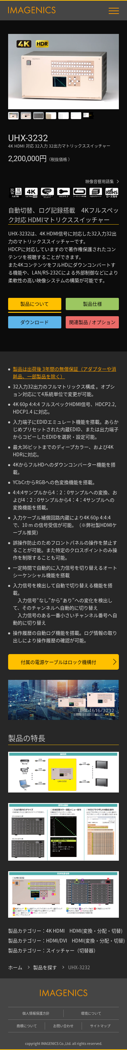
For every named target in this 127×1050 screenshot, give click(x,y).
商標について (27, 1025)
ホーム (15, 967)
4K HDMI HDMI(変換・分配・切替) (84, 930)
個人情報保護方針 (35, 1013)
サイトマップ (100, 1025)
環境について (91, 1013)
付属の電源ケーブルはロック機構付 (58, 661)
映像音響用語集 (99, 181)
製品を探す (45, 967)
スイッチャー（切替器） (72, 950)
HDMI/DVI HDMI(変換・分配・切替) (85, 940)
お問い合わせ (63, 1025)
